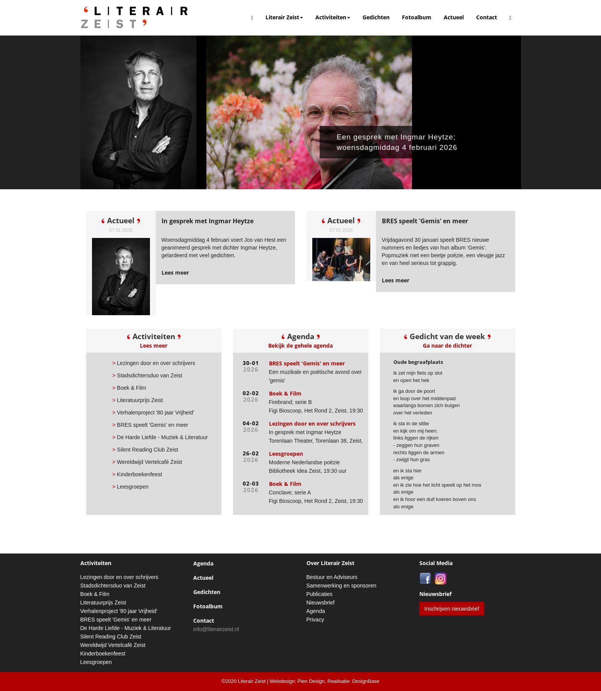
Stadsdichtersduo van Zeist (147, 375)
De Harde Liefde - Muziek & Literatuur (160, 437)
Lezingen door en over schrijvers (153, 363)
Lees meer (153, 345)
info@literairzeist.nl (216, 629)
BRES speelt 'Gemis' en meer (150, 425)
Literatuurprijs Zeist (137, 400)
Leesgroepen (130, 487)
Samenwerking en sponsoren (341, 585)
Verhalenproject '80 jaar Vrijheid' (153, 412)
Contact (486, 17)
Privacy (315, 619)
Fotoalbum (416, 17)
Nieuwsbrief (320, 602)
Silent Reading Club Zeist (145, 450)
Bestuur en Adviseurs (332, 577)
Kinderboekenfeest (137, 474)
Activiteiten (332, 17)
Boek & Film (129, 388)
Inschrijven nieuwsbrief (451, 609)
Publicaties (319, 594)
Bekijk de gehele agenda (300, 345)
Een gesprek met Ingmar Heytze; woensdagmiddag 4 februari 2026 (401, 142)
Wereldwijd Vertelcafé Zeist (147, 462)
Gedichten (376, 17)
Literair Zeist (284, 17)
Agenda (203, 563)
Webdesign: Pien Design (297, 681)
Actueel (454, 17)
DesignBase (365, 681)
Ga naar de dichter (447, 345)
